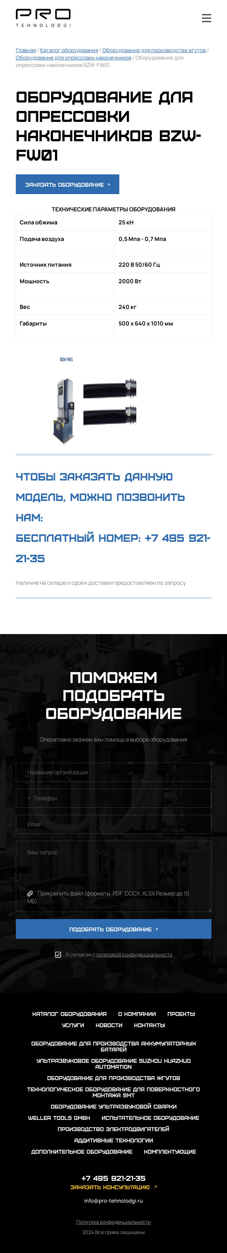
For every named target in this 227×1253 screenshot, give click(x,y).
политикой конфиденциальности (134, 954)
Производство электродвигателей (113, 1129)
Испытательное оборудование (150, 1118)
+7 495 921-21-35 (188, 18)
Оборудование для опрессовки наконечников (73, 57)
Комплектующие (170, 1151)
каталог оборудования (69, 1014)
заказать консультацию (110, 1187)
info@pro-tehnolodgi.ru (113, 1200)
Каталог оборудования (69, 50)
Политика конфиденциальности (113, 1221)
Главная (26, 50)
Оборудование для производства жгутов (154, 50)
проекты (181, 1014)
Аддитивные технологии (113, 1140)
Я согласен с (118, 954)
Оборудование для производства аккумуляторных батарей (113, 1046)
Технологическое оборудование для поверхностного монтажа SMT (113, 1092)
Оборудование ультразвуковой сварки (114, 1106)
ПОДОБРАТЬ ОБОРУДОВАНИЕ (113, 929)
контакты (149, 1025)
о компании (137, 1014)
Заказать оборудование (67, 184)
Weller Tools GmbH (59, 1118)
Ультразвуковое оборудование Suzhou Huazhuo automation (114, 1063)
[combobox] (24, 798)
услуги (73, 1025)
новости (109, 1025)
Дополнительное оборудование (81, 1151)
